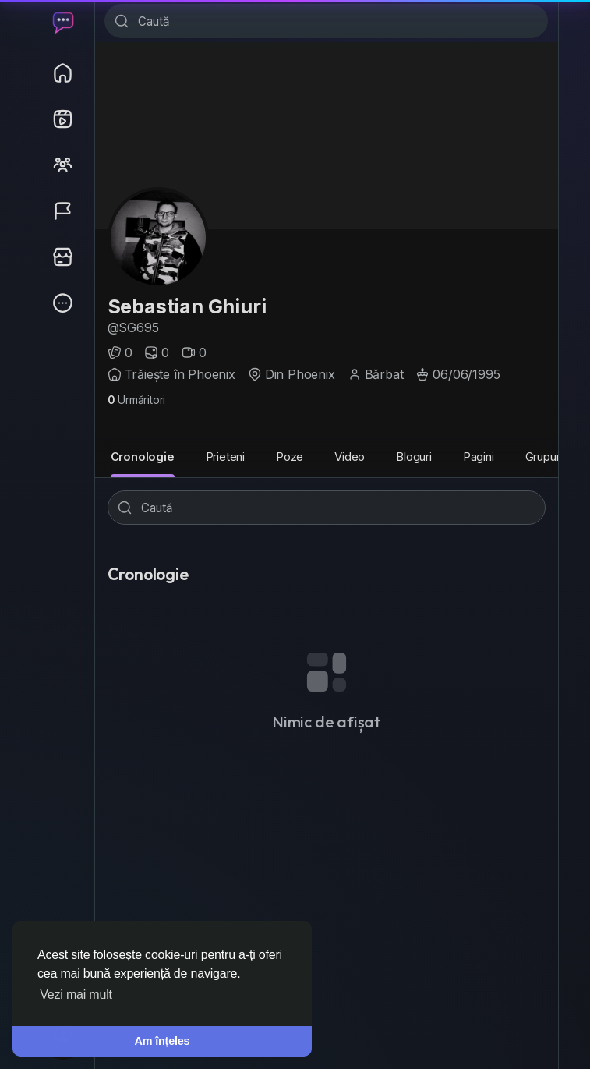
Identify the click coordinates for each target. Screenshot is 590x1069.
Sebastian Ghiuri (187, 306)
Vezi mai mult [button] (76, 994)
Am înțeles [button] (162, 1041)
